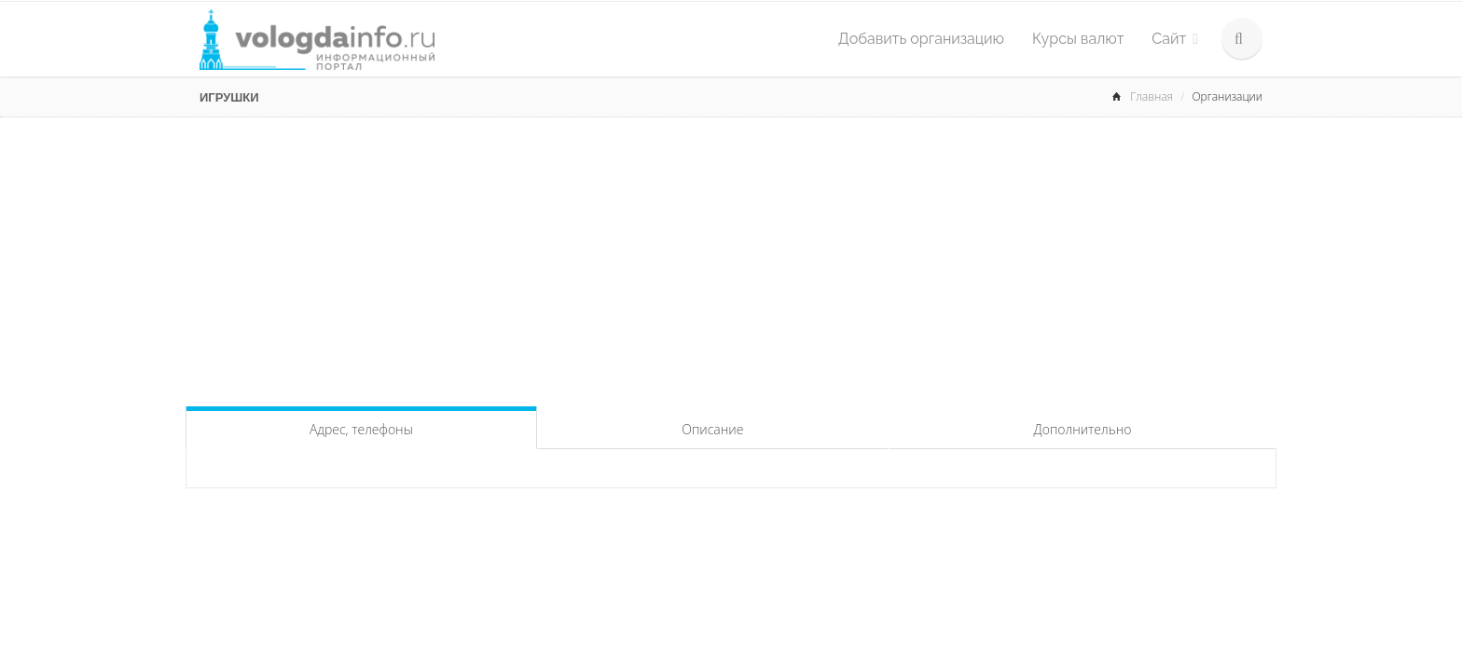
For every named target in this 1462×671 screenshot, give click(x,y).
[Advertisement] (731, 257)
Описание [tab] (712, 429)
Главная (1151, 96)
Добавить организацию (921, 39)
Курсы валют (1078, 39)
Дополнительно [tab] (1083, 429)
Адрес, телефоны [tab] (361, 429)
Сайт (1175, 39)
